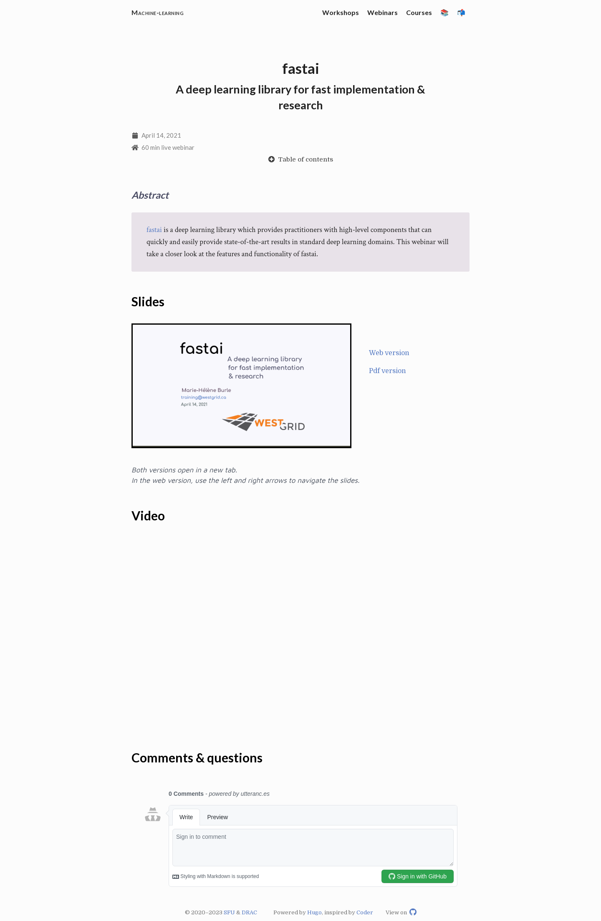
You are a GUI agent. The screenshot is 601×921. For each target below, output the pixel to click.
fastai (154, 230)
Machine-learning (157, 12)
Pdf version (387, 371)
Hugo (314, 912)
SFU (229, 912)
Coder (364, 912)
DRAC (249, 912)
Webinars (382, 12)
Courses (419, 12)
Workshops (340, 12)
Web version (389, 353)
